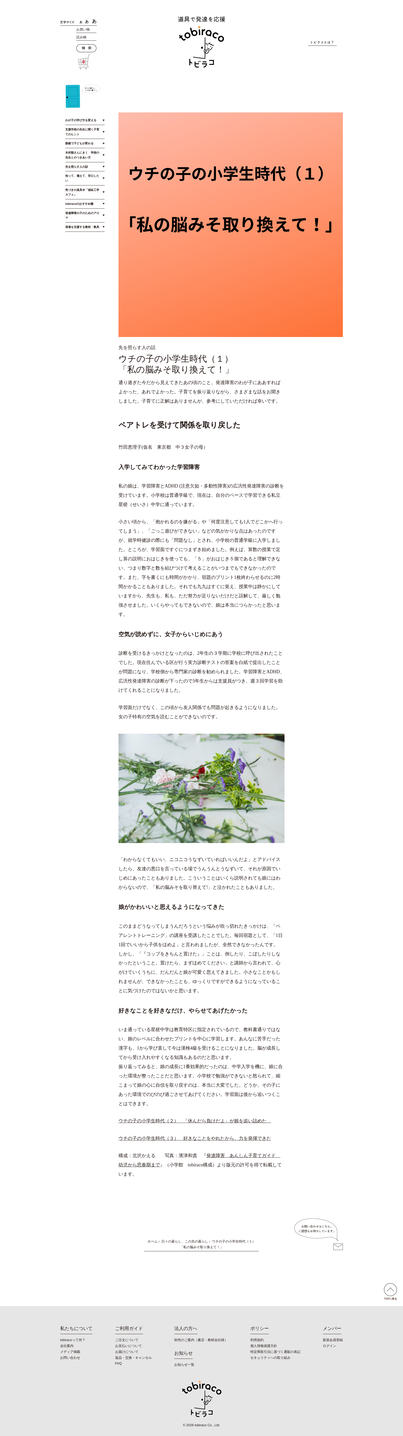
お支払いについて (128, 1346)
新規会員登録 (333, 1340)
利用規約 (257, 1340)
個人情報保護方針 (263, 1346)
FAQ (118, 1363)
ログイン (329, 1346)
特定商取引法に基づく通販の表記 (275, 1352)
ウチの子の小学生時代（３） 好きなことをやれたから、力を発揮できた (194, 1138)
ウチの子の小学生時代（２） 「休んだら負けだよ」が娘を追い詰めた (194, 1120)
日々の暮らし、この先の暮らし (184, 1241)
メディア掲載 (70, 1352)
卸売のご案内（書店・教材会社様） (201, 1340)
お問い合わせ (70, 1358)
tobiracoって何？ (72, 1340)
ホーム (153, 1241)
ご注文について (127, 1340)
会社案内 (67, 1346)
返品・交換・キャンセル (133, 1358)
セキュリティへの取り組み (270, 1358)
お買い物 (83, 29)
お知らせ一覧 (184, 1365)
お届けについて (127, 1352)
